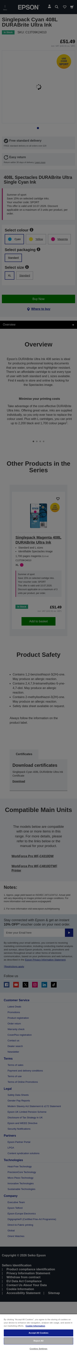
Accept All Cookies (39, 1333)
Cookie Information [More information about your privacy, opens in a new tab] (35, 1326)
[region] (38, 1333)
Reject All (39, 1341)
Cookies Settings (38, 1349)
